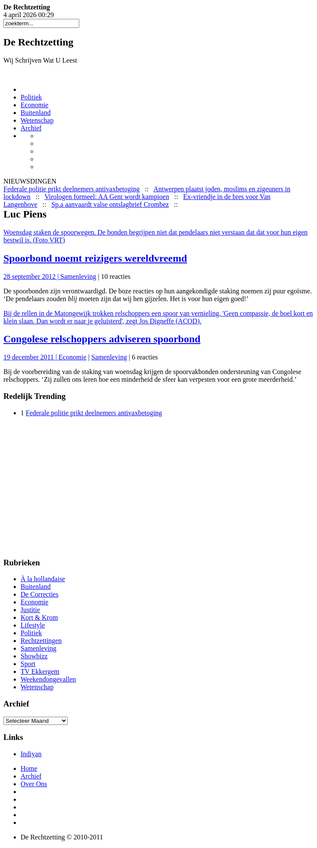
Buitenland (36, 112)
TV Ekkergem (40, 671)
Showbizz (34, 656)
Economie (34, 105)
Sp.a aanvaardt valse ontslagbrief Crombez (110, 204)
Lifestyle (33, 625)
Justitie (30, 609)
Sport (28, 663)
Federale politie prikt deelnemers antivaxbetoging (71, 189)
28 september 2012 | (31, 276)
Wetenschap (37, 120)
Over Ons (34, 784)
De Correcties (39, 594)
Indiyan (31, 753)
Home (29, 768)
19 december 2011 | (31, 357)
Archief (31, 128)
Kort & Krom (39, 617)
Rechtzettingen (41, 640)
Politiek (31, 97)
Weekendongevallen (48, 679)
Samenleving (78, 276)
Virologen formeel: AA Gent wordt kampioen (107, 196)
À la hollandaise (43, 578)
